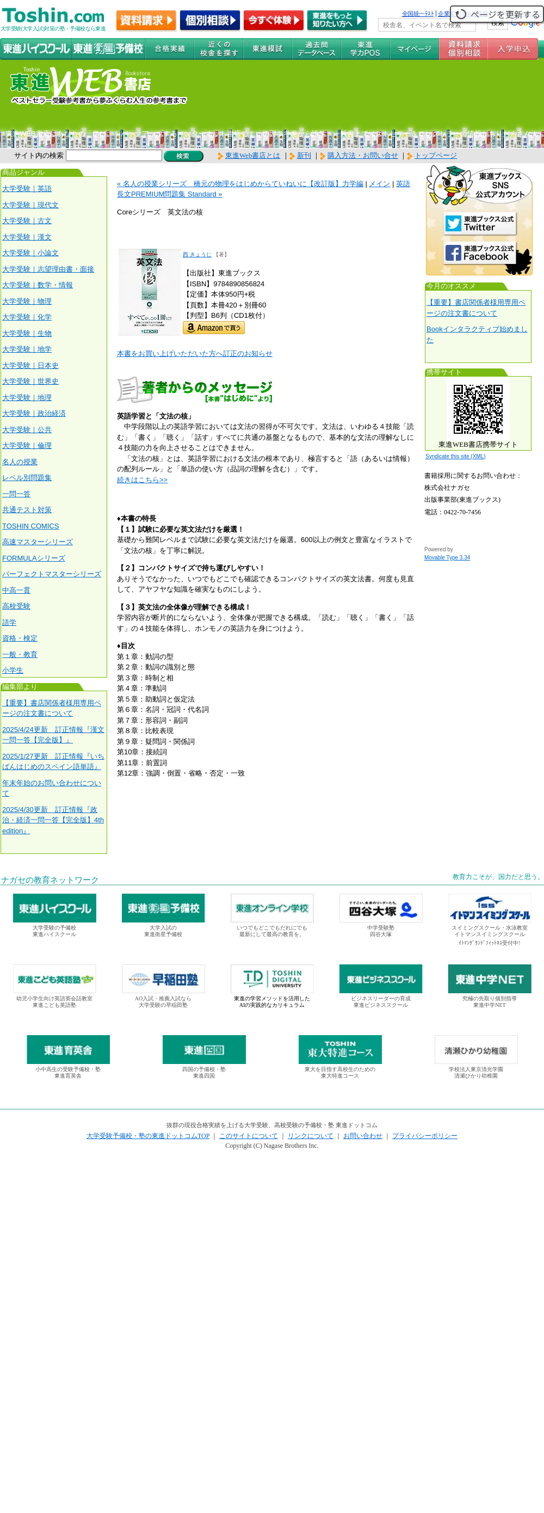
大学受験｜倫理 (27, 445)
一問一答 (16, 494)
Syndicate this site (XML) (455, 456)
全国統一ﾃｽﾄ (418, 13)
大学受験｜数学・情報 (37, 285)
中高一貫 (16, 590)
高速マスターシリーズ (37, 542)
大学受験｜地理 (27, 397)
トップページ (436, 155)
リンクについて (310, 1136)
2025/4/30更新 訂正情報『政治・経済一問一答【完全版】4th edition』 (53, 820)
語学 (9, 622)
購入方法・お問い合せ (362, 155)
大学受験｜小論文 (30, 253)
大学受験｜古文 (27, 221)
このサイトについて (248, 1136)
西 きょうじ (197, 254)
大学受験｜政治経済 (34, 413)
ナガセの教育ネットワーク (50, 880)
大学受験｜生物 (27, 333)
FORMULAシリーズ (33, 558)
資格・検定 (20, 638)
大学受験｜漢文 (27, 237)
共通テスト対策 (27, 510)
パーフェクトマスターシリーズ (51, 574)
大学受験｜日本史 (30, 365)
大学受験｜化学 (27, 317)
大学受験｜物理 (27, 301)
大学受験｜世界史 (30, 381)
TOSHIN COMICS (30, 526)
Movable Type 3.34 (447, 558)
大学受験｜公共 (27, 430)
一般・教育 (20, 654)
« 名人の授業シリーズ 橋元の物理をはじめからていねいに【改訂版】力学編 (240, 184)
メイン (379, 184)
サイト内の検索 (39, 155)
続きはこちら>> (142, 480)
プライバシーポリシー (425, 1136)
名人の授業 (20, 462)
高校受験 (16, 606)
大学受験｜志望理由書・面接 (48, 269)
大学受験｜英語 (27, 188)
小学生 (12, 670)
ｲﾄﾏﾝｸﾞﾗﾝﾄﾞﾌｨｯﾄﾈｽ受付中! (489, 943)
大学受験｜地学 (27, 349)
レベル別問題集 (27, 477)
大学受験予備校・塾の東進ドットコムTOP (147, 1136)
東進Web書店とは (249, 155)
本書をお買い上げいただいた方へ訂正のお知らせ (195, 353)
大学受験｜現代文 (30, 205)
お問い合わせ (362, 1136)
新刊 (300, 155)
